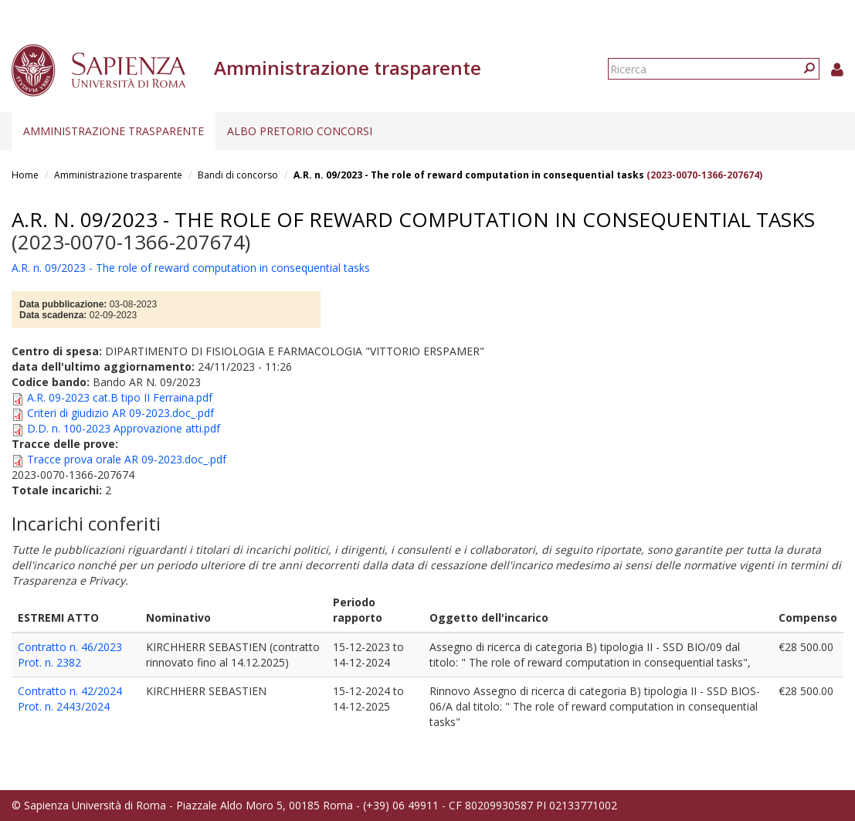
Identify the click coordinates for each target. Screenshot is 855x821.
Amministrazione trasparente (113, 131)
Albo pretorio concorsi (299, 131)
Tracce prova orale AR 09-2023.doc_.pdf (126, 459)
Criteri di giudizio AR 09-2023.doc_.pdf (120, 412)
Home (25, 175)
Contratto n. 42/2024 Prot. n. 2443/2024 (70, 699)
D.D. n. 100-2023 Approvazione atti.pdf (123, 428)
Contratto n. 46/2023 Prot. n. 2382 (70, 654)
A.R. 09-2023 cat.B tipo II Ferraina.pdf (119, 397)
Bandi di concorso (238, 175)
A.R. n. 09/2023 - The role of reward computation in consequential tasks (468, 175)
